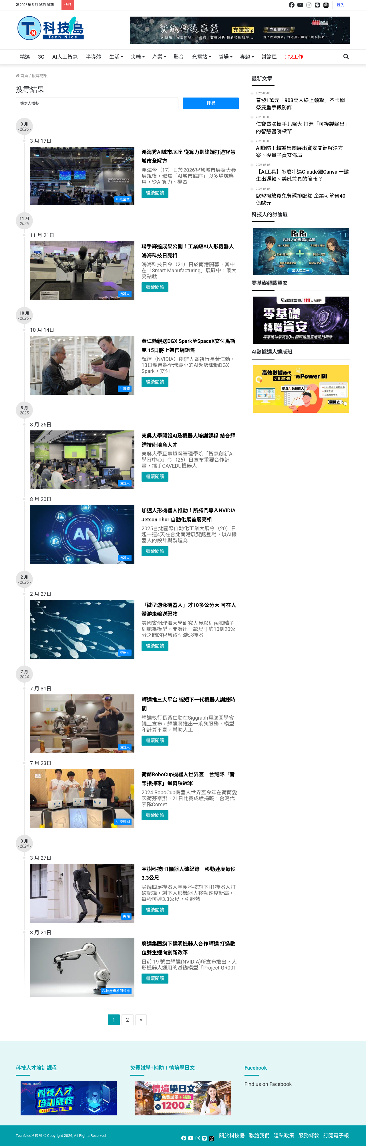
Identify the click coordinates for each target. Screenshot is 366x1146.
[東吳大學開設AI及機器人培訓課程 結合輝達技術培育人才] (82, 459)
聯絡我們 (259, 1136)
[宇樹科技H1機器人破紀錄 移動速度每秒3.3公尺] (82, 893)
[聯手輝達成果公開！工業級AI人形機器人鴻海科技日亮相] (82, 270)
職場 (223, 57)
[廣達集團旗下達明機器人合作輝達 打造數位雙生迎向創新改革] (82, 967)
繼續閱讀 (155, 193)
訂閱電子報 (336, 1136)
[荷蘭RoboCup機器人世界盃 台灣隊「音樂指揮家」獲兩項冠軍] (82, 798)
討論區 (269, 57)
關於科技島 (232, 1136)
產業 (157, 57)
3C (41, 57)
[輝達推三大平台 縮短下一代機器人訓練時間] (82, 723)
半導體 (93, 57)
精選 (25, 57)
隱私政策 (284, 1136)
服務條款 (309, 1136)
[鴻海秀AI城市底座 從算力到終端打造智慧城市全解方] (82, 176)
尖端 (136, 57)
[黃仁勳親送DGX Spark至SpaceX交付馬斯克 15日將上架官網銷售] (82, 365)
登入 (341, 5)
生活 (114, 57)
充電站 (199, 57)
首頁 (22, 76)
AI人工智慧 (65, 57)
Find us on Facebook (268, 1084)
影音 (179, 57)
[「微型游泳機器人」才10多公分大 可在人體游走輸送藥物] (82, 629)
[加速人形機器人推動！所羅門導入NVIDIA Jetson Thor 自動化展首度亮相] (82, 534)
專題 (245, 57)
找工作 (294, 57)
